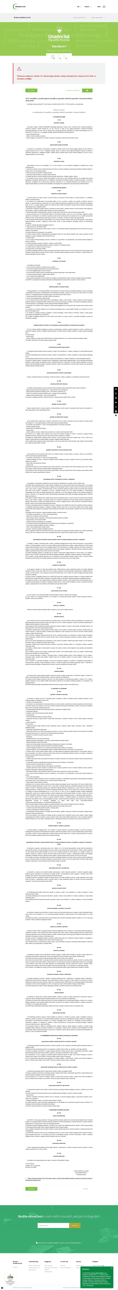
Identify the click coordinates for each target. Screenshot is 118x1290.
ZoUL (51, 76)
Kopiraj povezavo (73, 90)
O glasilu (15, 1267)
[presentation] (59, 1236)
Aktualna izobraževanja (34, 1265)
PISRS (29, 79)
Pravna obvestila (67, 1287)
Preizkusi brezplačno (65, 1267)
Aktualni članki (80, 1265)
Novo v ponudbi (48, 1265)
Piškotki (74, 1287)
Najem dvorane (32, 1269)
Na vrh (85, 1189)
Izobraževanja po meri (34, 1267)
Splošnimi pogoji (53, 1243)
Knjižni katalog (48, 1271)
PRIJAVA (74, 1225)
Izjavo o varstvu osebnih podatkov (71, 1243)
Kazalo (31, 90)
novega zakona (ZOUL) (97, 1273)
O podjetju (95, 1265)
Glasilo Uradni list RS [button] (80, 17)
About (101, 1265)
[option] (59, 46)
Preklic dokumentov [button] (98, 17)
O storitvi (62, 1265)
